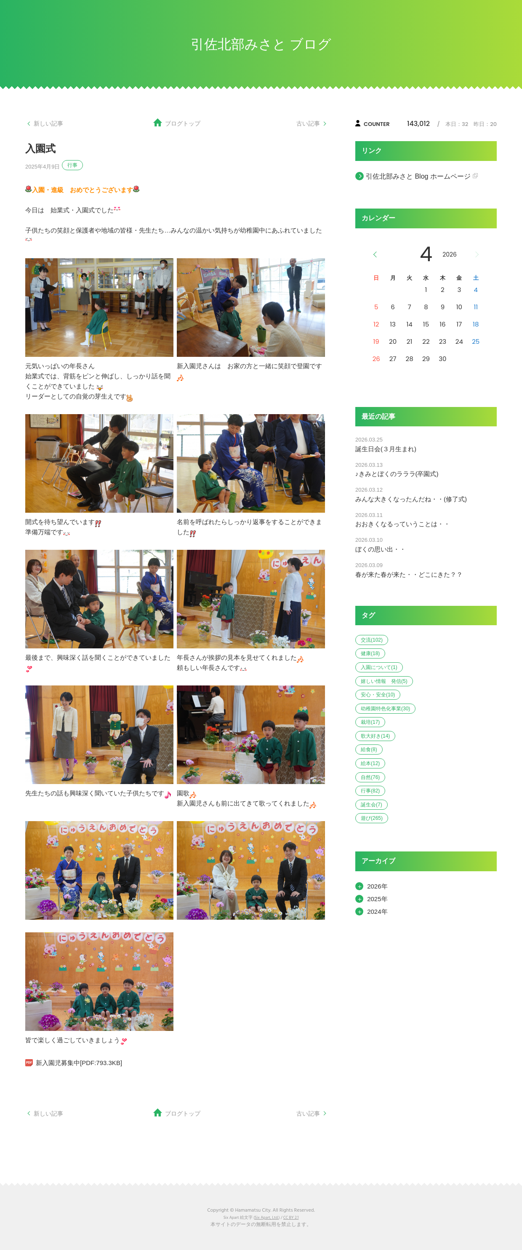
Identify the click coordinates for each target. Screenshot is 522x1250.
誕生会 (371, 805)
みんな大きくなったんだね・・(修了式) (411, 499)
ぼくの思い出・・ (380, 549)
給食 (369, 749)
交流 (372, 640)
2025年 (377, 898)
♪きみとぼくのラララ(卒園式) (397, 473)
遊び (372, 818)
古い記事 (307, 123)
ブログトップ (183, 123)
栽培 (370, 722)
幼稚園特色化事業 (385, 709)
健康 (370, 653)
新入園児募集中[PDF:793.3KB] (79, 1062)
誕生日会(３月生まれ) (385, 448)
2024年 (377, 911)
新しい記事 (49, 123)
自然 (370, 777)
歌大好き (375, 736)
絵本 (370, 763)
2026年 (377, 886)
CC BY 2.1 (290, 1218)
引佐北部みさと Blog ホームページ (418, 176)
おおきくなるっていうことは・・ (402, 523)
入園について (379, 667)
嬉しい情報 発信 (384, 681)
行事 (72, 165)
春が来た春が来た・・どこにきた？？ (409, 574)
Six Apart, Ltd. (266, 1218)
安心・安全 (378, 695)
